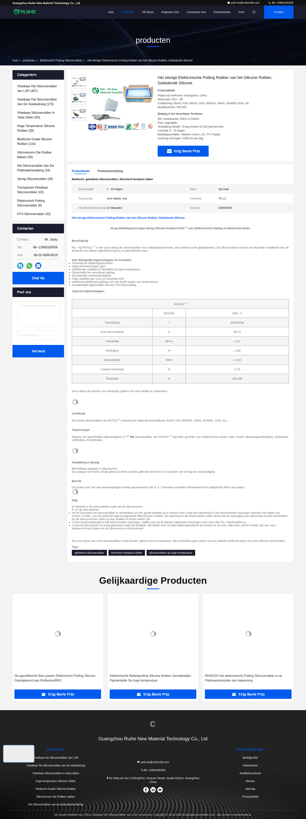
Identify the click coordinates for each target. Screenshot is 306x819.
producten (29, 60)
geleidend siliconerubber (89, 552)
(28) (36, 128)
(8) (31, 203)
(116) (34, 141)
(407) (37, 89)
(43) (32, 190)
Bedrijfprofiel (250, 757)
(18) (35, 168)
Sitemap (250, 788)
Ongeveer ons (170, 12)
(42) (34, 214)
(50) (36, 115)
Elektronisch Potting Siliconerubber (61, 60)
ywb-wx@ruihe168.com (243, 2)
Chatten (279, 12)
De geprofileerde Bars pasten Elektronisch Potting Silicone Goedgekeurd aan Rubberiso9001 (150, 678)
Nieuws (250, 781)
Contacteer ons (196, 12)
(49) (35, 179)
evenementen (222, 12)
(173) (37, 102)
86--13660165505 (281, 2)
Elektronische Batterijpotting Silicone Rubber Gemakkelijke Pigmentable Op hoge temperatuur (245, 678)
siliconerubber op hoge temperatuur (170, 552)
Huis (111, 12)
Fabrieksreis (250, 765)
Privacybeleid (250, 796)
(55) (34, 155)
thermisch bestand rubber (126, 552)
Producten (128, 12)
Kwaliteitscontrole (250, 773)
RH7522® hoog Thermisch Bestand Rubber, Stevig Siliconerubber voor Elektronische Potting (49, 678)
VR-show (147, 12)
